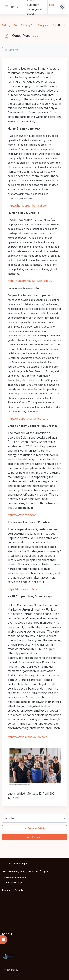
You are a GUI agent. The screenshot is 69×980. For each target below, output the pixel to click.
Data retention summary (14, 877)
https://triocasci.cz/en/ (22, 589)
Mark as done (11, 49)
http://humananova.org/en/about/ (30, 280)
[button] (14, 7)
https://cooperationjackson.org (28, 418)
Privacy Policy (10, 969)
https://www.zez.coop (22, 515)
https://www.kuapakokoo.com (27, 737)
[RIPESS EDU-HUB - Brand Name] (34, 957)
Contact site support (17, 863)
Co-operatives (44, 25)
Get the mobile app (12, 882)
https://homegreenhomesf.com (28, 205)
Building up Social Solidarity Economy (19, 25)
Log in (51, 7)
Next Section (34, 837)
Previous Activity (34, 828)
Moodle (19, 890)
